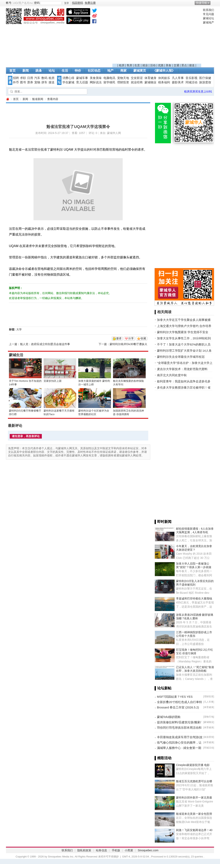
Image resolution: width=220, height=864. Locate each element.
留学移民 (109, 82)
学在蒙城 (68, 82)
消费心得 (68, 78)
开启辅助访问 (213, 3)
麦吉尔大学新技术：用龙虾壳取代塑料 (182, 369)
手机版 (116, 850)
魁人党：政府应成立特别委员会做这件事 (45, 344)
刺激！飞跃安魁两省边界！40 (194, 830)
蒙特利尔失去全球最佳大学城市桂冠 (181, 356)
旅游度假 (205, 82)
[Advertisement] (156, 36)
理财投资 (123, 82)
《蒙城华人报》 (164, 70)
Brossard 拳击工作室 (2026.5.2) (178, 707)
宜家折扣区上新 (53, 380)
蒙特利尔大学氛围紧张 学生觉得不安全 (182, 332)
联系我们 (208, 10)
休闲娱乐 (164, 78)
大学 (19, 329)
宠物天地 (123, 78)
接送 (192, 65)
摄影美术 (178, 82)
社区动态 (94, 70)
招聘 (16, 78)
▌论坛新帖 (163, 688)
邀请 (118, 338)
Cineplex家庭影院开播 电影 (193, 765)
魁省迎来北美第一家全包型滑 (194, 813)
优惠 (161, 65)
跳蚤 (38, 70)
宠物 (37, 82)
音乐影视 (191, 78)
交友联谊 (137, 78)
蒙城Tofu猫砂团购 (168, 717)
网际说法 (96, 82)
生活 (65, 70)
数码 (44, 78)
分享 (131, 338)
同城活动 (191, 82)
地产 (110, 70)
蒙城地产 (208, 22)
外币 (16, 82)
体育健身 (150, 78)
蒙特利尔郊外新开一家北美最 (194, 797)
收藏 (143, 338)
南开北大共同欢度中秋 (172, 375)
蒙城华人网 (7, 99)
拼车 (44, 82)
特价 (78, 70)
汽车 (37, 78)
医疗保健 (205, 78)
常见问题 (208, 14)
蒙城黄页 (139, 70)
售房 (129, 65)
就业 (145, 65)
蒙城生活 (16, 355)
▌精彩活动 (163, 758)
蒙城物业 (150, 82)
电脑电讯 (109, 78)
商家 (123, 70)
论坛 (52, 70)
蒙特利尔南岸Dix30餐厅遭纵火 (128, 344)
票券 (30, 82)
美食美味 (96, 78)
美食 (168, 65)
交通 (176, 65)
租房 (121, 65)
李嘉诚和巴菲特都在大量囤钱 (194, 598)
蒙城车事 (82, 78)
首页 (12, 70)
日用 (30, 78)
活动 (153, 65)
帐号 (8, 2)
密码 (37, 2)
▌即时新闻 (163, 522)
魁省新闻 (37, 99)
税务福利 (164, 82)
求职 (23, 78)
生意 (137, 65)
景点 (184, 65)
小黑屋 (129, 850)
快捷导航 (201, 2)
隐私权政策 (84, 850)
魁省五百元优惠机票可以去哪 (194, 781)
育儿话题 (82, 82)
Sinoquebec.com (148, 850)
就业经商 (137, 82)
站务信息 (101, 850)
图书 (23, 82)
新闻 (25, 70)
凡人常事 (178, 78)
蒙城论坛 (208, 18)
